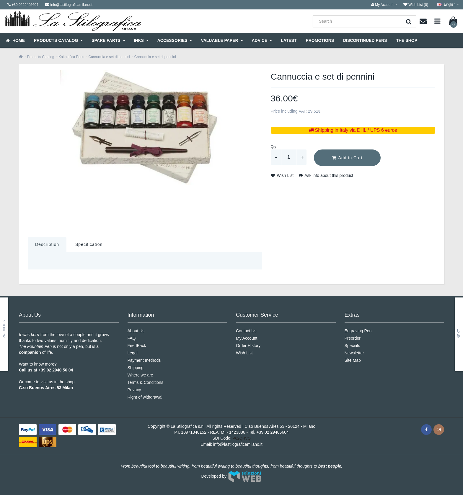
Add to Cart (347, 157)
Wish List (282, 175)
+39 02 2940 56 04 (55, 370)
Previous (4, 329)
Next (459, 333)
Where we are (140, 375)
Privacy (134, 389)
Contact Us (246, 330)
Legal (133, 353)
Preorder (353, 338)
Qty (273, 147)
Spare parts (108, 40)
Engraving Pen (358, 330)
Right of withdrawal (145, 397)
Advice (262, 40)
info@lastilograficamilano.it (238, 444)
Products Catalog (58, 40)
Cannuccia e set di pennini (109, 57)
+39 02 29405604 (272, 432)
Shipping (136, 367)
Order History (248, 345)
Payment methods (144, 360)
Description (47, 244)
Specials (352, 345)
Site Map (353, 360)
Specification (88, 244)
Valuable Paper (221, 40)
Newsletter (354, 353)
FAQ (132, 338)
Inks (141, 40)
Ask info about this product (326, 175)
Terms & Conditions (145, 382)
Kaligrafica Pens (71, 57)
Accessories (174, 40)
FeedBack (137, 345)
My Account (246, 338)
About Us (136, 330)
